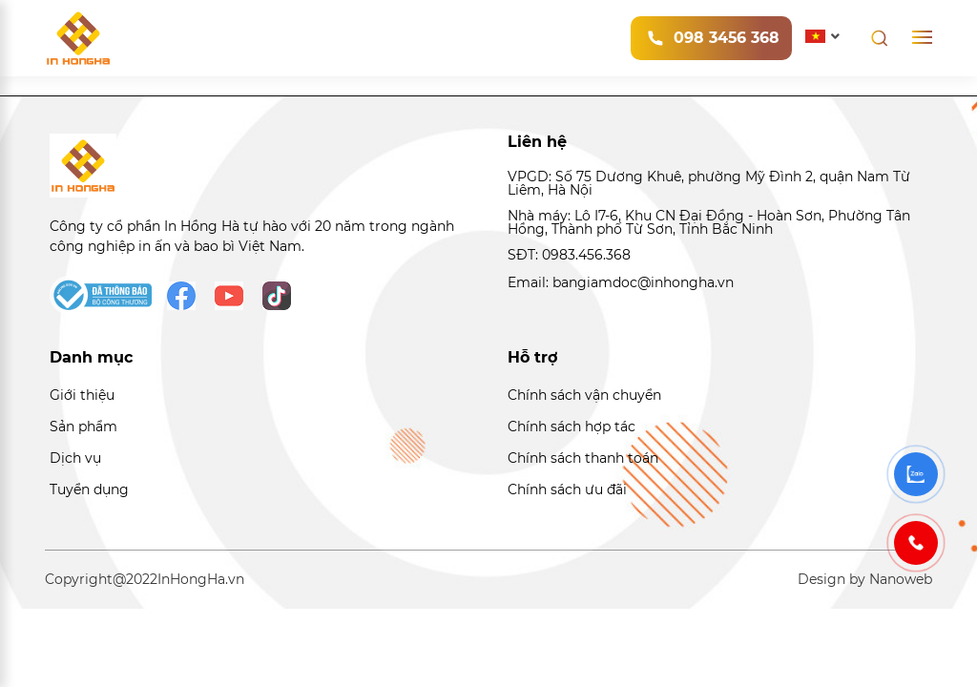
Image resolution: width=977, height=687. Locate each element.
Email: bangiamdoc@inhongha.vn (621, 282)
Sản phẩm (83, 426)
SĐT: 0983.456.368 (569, 254)
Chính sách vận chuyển (584, 395)
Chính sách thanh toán (583, 458)
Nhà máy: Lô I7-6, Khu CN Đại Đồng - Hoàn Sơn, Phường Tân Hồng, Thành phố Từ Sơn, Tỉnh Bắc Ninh (709, 223)
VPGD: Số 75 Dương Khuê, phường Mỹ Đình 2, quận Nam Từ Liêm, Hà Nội (709, 183)
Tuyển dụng (89, 489)
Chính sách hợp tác (571, 426)
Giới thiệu (82, 395)
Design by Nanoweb (865, 579)
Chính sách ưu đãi (567, 489)
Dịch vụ (75, 458)
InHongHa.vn (200, 579)
